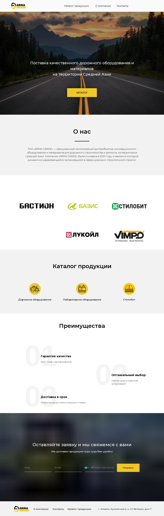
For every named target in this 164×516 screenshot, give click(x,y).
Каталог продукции (76, 6)
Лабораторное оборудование (82, 299)
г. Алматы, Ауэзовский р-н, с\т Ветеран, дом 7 (124, 509)
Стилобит (129, 299)
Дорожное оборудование (34, 299)
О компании (103, 6)
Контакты (122, 6)
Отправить (128, 467)
